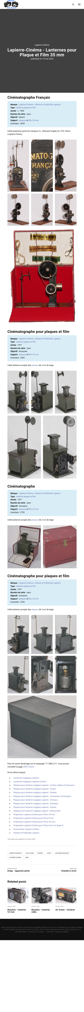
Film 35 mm (30, 925)
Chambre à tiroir (68, 942)
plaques (22, 192)
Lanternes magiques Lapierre (26, 850)
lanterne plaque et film (26, 179)
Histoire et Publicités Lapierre (48, 176)
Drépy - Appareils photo (18, 942)
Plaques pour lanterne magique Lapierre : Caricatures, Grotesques (42, 868)
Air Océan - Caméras (65, 982)
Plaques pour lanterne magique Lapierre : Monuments (37, 882)
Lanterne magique (62, 925)
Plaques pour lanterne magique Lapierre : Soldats (35, 864)
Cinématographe (15, 925)
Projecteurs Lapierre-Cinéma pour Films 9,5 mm (34, 893)
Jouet (49, 925)
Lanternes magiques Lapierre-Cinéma (29, 853)
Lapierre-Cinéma (42, 81)
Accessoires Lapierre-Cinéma (26, 901)
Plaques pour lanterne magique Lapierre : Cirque (34, 860)
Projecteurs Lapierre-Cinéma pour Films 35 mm (34, 886)
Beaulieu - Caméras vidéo (40, 983)
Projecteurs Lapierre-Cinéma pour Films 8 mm (33, 890)
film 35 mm (34, 192)
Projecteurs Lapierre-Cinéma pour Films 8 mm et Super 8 (38, 897)
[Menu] (78, 4)
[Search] (73, 4)
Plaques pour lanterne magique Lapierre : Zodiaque (35, 875)
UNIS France (28, 838)
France (40, 925)
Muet (27, 929)
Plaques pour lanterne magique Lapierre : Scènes (34, 879)
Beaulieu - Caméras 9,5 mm (17, 983)
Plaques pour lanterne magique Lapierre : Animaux (35, 872)
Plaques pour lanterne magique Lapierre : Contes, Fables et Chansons (43, 857)
